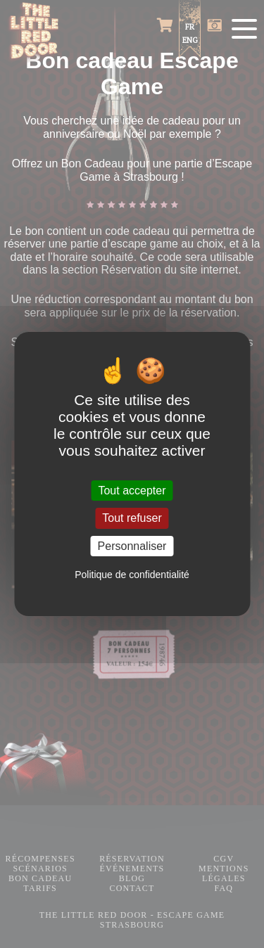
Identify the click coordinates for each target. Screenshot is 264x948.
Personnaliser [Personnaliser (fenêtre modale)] (132, 546)
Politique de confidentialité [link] (132, 574)
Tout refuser (131, 519)
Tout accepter (131, 491)
